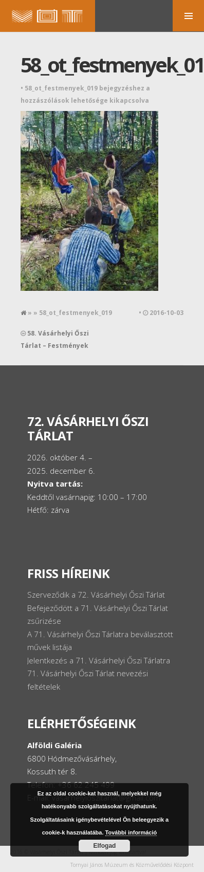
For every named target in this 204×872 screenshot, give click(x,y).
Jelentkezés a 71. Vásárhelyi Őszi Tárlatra (98, 660)
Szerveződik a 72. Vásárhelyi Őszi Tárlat (96, 594)
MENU (188, 15)
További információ (131, 832)
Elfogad (104, 845)
